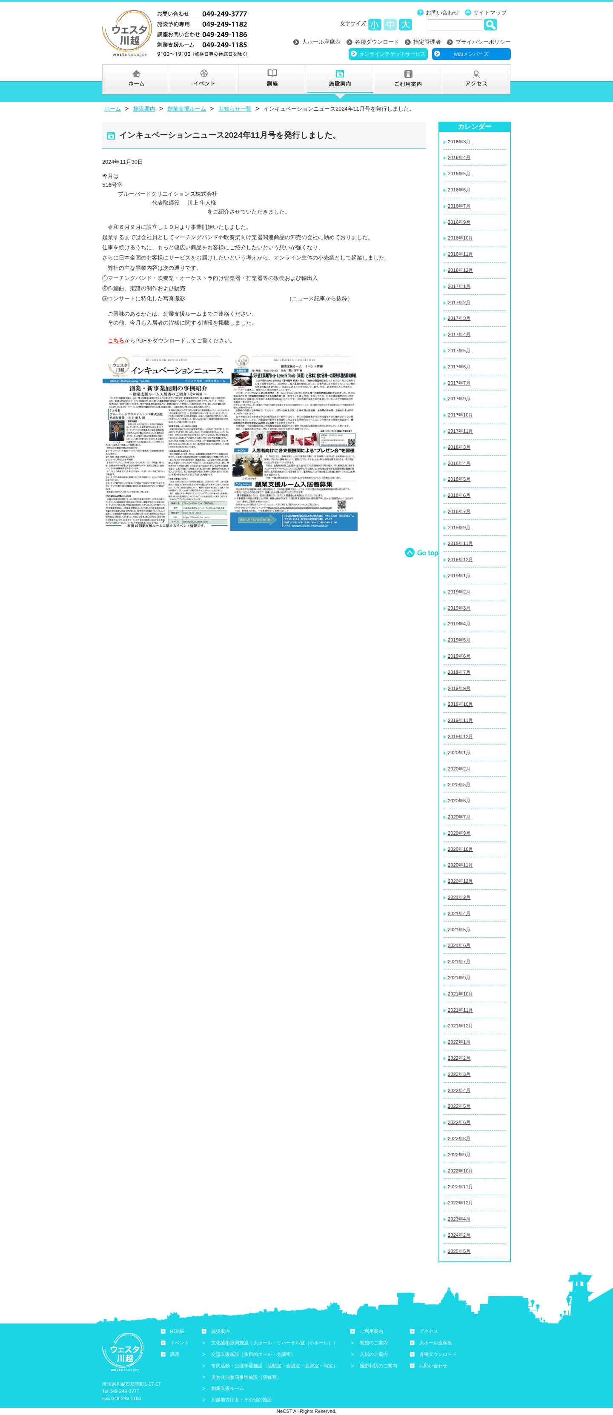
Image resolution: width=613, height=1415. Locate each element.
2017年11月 (460, 431)
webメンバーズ (471, 54)
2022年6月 (459, 1122)
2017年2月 (459, 302)
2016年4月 (459, 157)
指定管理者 (427, 42)
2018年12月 (460, 559)
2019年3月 (459, 608)
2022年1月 (459, 1041)
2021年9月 (459, 977)
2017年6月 (459, 366)
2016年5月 (459, 173)
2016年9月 (459, 222)
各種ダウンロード (377, 42)
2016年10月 (460, 237)
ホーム (112, 109)
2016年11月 (460, 254)
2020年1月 (459, 752)
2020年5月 (459, 784)
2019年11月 (460, 720)
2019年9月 (459, 688)
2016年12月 (460, 270)
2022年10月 (460, 1170)
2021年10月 (460, 993)
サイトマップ (490, 12)
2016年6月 (459, 189)
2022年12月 (460, 1202)
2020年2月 (459, 768)
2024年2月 (459, 1235)
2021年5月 (459, 929)
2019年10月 (460, 704)
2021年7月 (459, 961)
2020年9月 (459, 833)
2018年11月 (460, 543)
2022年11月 (460, 1186)
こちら (116, 340)
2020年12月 (460, 881)
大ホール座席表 (321, 42)
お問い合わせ (442, 12)
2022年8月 (459, 1138)
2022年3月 (459, 1074)
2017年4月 (459, 334)
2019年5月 (459, 639)
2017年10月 (460, 414)
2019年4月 (459, 623)
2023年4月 (459, 1218)
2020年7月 (459, 816)
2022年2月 (459, 1058)
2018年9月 (459, 527)
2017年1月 (459, 286)
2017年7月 (459, 382)
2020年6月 (459, 800)
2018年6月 (459, 495)
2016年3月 (459, 141)
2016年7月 (459, 205)
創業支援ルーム (186, 109)
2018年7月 (459, 511)
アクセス (428, 1331)
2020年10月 (460, 849)
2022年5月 (459, 1106)
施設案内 (144, 109)
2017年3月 (459, 318)
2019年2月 (459, 591)
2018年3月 (459, 447)
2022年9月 (459, 1154)
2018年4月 (459, 463)
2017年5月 (459, 350)
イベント (179, 1342)
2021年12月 (460, 1025)
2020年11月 (460, 864)
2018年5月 (459, 479)
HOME (177, 1331)
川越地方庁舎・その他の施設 (241, 1399)
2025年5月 (459, 1251)
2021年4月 (459, 913)
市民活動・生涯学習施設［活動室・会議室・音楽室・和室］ (274, 1365)
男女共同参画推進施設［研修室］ (246, 1377)
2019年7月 (459, 672)
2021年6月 (459, 945)
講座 (175, 1354)
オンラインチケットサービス (392, 54)
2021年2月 (459, 897)
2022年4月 (459, 1090)
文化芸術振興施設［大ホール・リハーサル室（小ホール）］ (274, 1342)
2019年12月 (460, 736)
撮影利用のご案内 (378, 1365)
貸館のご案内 (374, 1342)
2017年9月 (459, 398)
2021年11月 (460, 1010)
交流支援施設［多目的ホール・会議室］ (253, 1354)
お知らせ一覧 (235, 109)
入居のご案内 (374, 1354)
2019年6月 (459, 656)
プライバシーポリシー (483, 42)
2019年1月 (459, 575)
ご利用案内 (371, 1331)
